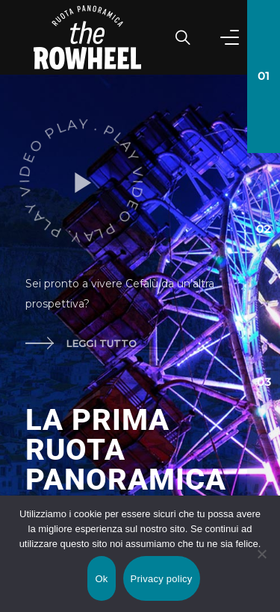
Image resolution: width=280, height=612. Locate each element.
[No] (261, 553)
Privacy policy (162, 578)
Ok (101, 578)
